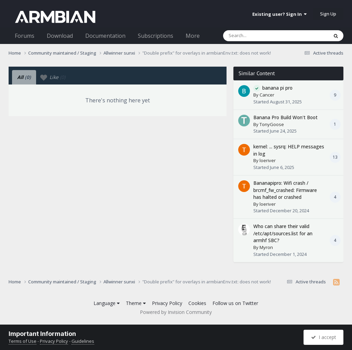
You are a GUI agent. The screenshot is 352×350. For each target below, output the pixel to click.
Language (107, 303)
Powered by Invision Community (176, 312)
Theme (136, 303)
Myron (266, 247)
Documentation (105, 35)
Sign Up (328, 14)
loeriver (268, 160)
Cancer (267, 95)
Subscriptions (155, 35)
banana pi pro (277, 87)
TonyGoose (272, 124)
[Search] (258, 35)
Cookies (197, 303)
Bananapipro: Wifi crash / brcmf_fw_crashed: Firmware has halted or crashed (285, 190)
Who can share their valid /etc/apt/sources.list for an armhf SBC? (282, 233)
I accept (323, 337)
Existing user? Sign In (279, 14)
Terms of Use (22, 341)
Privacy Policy (167, 303)
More (193, 35)
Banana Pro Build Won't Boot (285, 117)
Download (60, 35)
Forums (24, 35)
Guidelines (83, 341)
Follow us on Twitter (235, 303)
